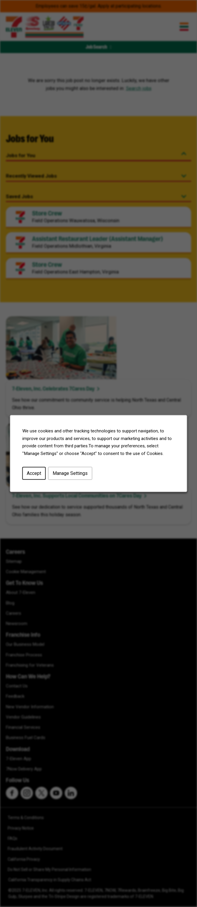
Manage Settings (70, 473)
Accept (34, 473)
